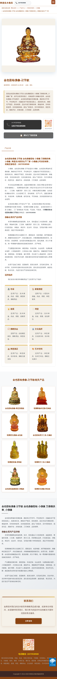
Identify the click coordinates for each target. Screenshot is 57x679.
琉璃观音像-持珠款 (15, 462)
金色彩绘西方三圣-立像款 (42, 435)
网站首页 (13, 8)
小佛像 (38, 8)
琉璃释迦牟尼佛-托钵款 (42, 408)
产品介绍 (8, 148)
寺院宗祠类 (30, 8)
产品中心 (22, 8)
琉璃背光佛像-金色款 (14, 435)
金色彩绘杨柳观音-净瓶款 (14, 489)
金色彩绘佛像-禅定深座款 (14, 408)
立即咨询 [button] (28, 621)
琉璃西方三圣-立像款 (42, 462)
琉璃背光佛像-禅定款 (42, 489)
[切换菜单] (53, 2)
